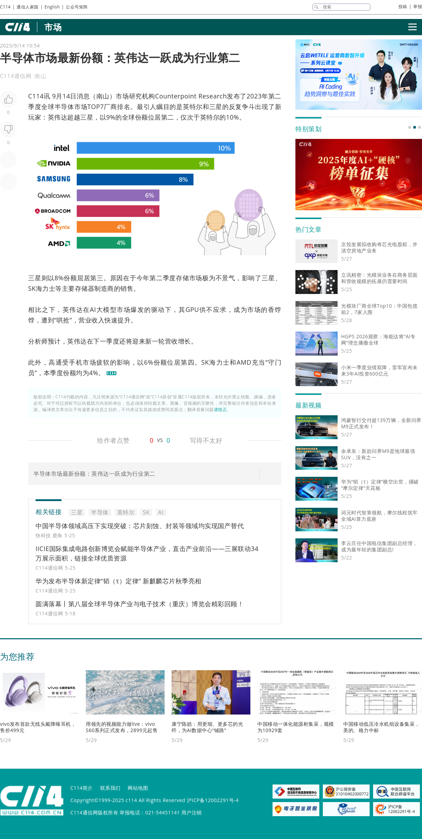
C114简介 (81, 787)
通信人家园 (28, 7)
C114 (5, 7)
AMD (244, 362)
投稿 (402, 6)
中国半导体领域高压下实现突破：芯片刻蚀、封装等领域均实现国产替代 (140, 525)
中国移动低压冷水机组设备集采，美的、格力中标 (381, 727)
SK (32, 288)
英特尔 (193, 106)
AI (93, 309)
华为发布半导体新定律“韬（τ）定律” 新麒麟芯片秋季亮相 (119, 581)
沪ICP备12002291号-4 (213, 800)
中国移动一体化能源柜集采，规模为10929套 (295, 727)
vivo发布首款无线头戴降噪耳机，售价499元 (38, 727)
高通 (55, 362)
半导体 (64, 106)
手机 (76, 362)
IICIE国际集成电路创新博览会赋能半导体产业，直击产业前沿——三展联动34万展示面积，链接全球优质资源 (147, 553)
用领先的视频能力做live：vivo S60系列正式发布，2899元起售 (122, 727)
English (52, 7)
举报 (417, 6)
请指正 (220, 409)
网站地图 (138, 787)
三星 (215, 106)
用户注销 (191, 812)
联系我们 (110, 787)
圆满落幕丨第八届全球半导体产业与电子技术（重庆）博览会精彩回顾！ (140, 604)
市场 (53, 27)
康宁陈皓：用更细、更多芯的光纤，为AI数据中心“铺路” (207, 727)
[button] (409, 127)
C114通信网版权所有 (94, 812)
